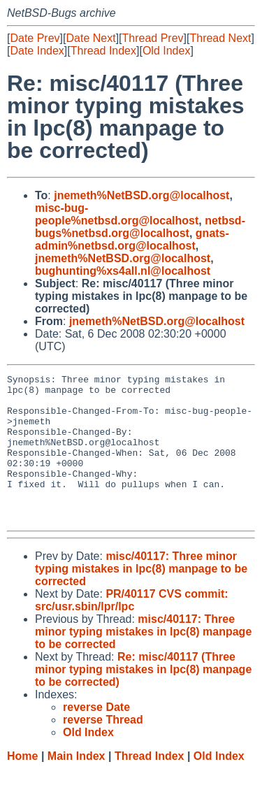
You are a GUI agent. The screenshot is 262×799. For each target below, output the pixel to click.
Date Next (90, 38)
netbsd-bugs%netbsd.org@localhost (140, 227)
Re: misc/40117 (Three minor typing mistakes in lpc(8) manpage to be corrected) (143, 698)
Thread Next (220, 38)
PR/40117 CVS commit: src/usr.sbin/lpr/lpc (131, 629)
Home (22, 785)
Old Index (166, 51)
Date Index (37, 51)
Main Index (76, 785)
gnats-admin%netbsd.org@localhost (132, 239)
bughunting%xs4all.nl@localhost (122, 271)
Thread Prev (153, 38)
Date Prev (34, 38)
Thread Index (103, 51)
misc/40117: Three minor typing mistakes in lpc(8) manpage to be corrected (141, 598)
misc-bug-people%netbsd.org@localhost (116, 214)
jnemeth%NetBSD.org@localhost (141, 195)
